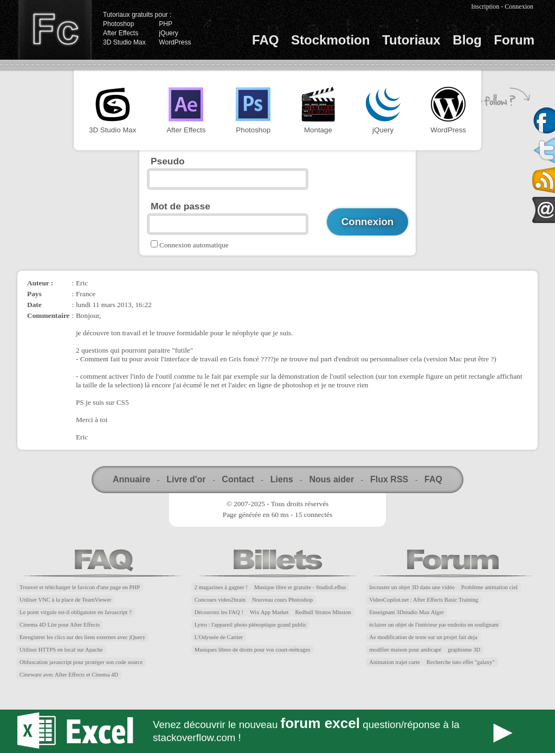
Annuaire (131, 479)
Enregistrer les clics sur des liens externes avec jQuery (82, 637)
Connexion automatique (194, 245)
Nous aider (331, 479)
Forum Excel (277, 731)
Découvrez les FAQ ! (219, 612)
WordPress (175, 42)
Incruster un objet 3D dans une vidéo (411, 587)
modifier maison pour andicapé (405, 650)
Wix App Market (269, 612)
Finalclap (55, 30)
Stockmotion (330, 40)
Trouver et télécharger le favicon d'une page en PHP (80, 587)
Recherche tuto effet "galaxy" (461, 662)
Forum (514, 40)
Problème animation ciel (489, 587)
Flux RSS (389, 479)
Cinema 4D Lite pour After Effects (60, 625)
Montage (318, 110)
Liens (281, 479)
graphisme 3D (464, 650)
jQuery (168, 33)
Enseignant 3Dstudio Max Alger (406, 612)
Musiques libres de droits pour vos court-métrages (253, 650)
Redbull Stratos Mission (323, 612)
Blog (467, 40)
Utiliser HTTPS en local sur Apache (61, 650)
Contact (238, 479)
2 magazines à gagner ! (221, 587)
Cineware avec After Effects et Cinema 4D (69, 675)
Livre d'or (185, 479)
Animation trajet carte (394, 662)
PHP (165, 24)
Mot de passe (180, 206)
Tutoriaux (411, 40)
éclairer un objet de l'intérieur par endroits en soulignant (434, 625)
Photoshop (118, 24)
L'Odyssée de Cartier (219, 637)
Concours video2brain (220, 600)
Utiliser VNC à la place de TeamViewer (65, 600)
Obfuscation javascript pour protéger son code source (81, 662)
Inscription (485, 6)
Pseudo (168, 161)
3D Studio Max (124, 42)
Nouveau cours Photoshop (282, 600)
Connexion (519, 6)
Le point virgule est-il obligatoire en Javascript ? (76, 612)
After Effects (120, 33)
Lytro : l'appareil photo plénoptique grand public (251, 625)
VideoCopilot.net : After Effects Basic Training (423, 600)
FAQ (265, 40)
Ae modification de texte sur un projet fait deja (423, 637)
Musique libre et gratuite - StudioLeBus (300, 587)
